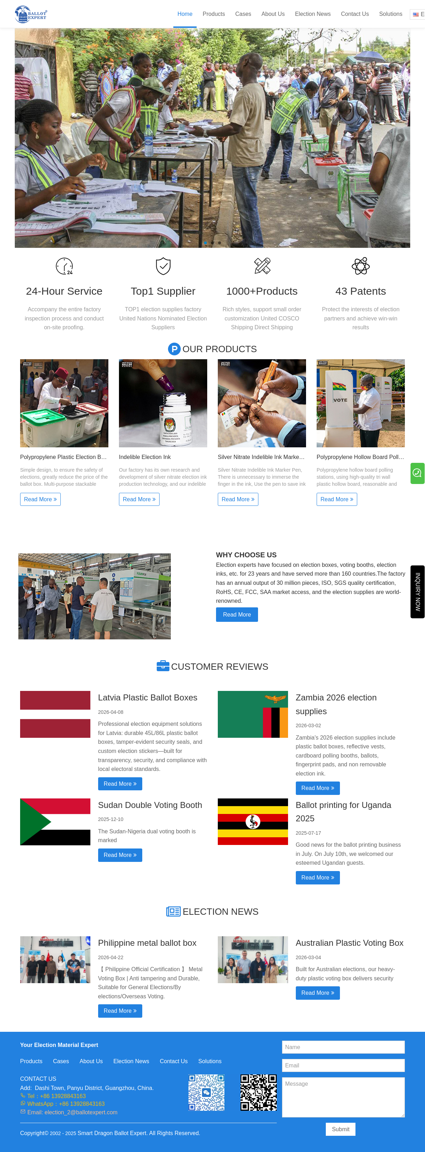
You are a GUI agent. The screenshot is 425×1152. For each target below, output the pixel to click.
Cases (243, 14)
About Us (273, 14)
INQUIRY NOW (418, 592)
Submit (340, 1129)
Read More (237, 615)
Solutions (390, 14)
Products (214, 14)
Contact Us (355, 14)
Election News (313, 14)
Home (185, 14)
